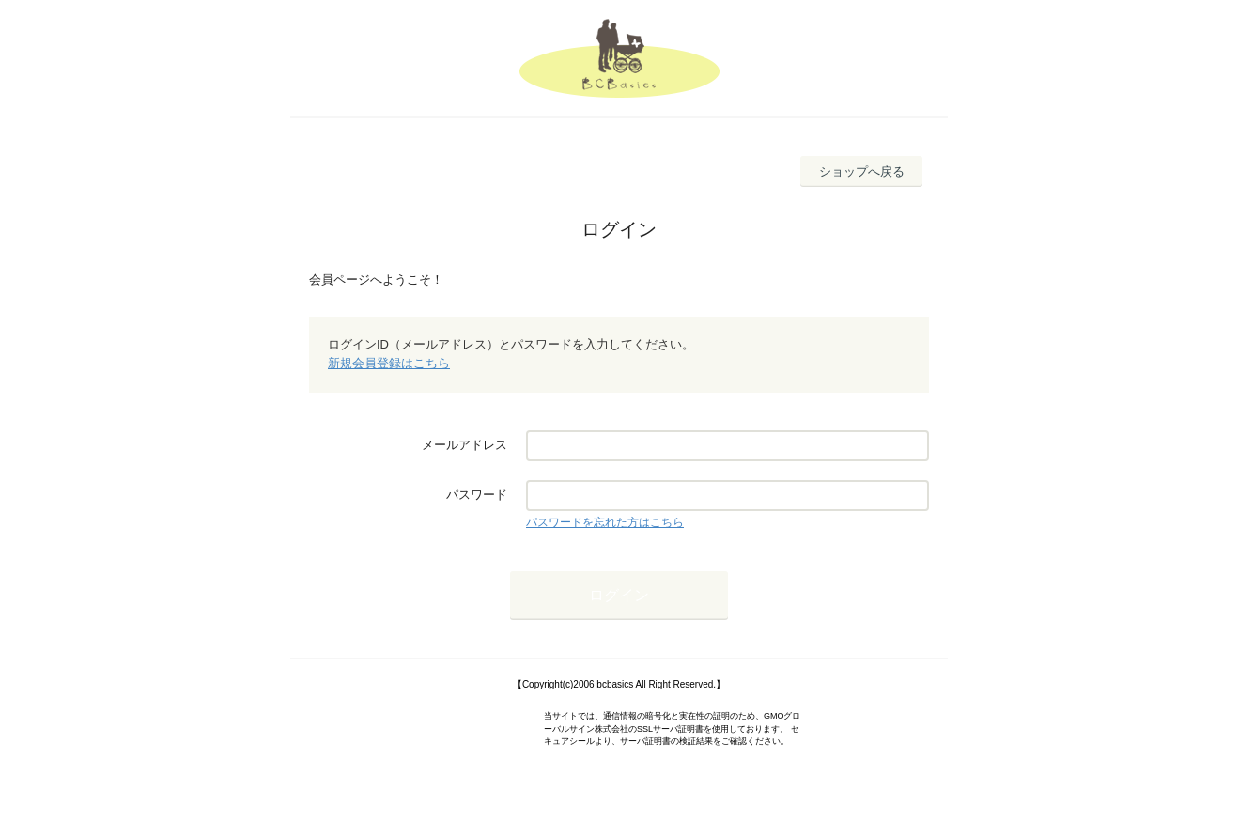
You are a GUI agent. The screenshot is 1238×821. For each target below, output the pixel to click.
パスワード (476, 495)
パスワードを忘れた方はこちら (605, 522)
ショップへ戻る (862, 171)
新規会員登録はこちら (389, 363)
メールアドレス (464, 445)
